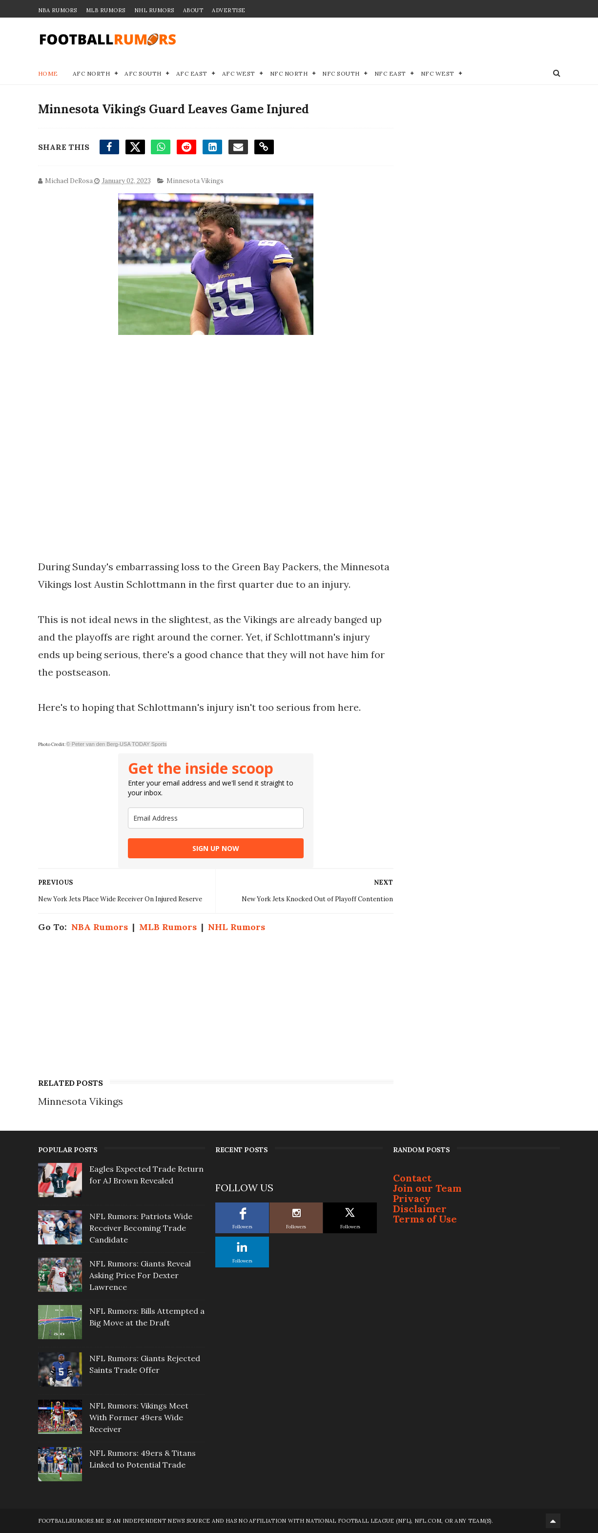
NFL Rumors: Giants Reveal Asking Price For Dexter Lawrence (140, 1275)
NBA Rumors (57, 10)
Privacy (412, 1198)
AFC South (143, 73)
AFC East (191, 73)
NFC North (289, 73)
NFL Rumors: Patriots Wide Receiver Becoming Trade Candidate (140, 1227)
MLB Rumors (105, 10)
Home (48, 73)
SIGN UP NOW (215, 848)
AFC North (91, 73)
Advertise (229, 10)
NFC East (390, 73)
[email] (216, 818)
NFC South (341, 73)
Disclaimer (420, 1208)
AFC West (238, 73)
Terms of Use (425, 1219)
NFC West (437, 73)
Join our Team (427, 1188)
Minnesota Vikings (195, 181)
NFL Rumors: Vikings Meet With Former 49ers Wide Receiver (138, 1417)
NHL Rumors (154, 10)
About (193, 10)
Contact (412, 1178)
